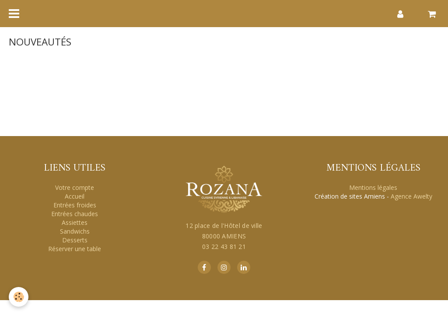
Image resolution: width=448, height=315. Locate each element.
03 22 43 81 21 (224, 246)
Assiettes (75, 222)
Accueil (74, 196)
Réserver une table (74, 249)
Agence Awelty (411, 196)
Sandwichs (75, 231)
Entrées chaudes (74, 214)
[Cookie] (18, 297)
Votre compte (74, 187)
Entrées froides (74, 205)
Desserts (75, 240)
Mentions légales (373, 187)
